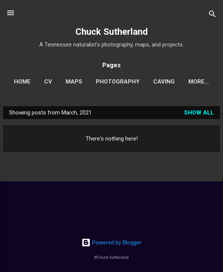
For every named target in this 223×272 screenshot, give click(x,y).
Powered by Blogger (111, 242)
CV (48, 81)
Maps (74, 81)
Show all (199, 112)
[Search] (212, 15)
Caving (164, 81)
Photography (118, 81)
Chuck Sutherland (111, 31)
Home (22, 81)
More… (198, 81)
